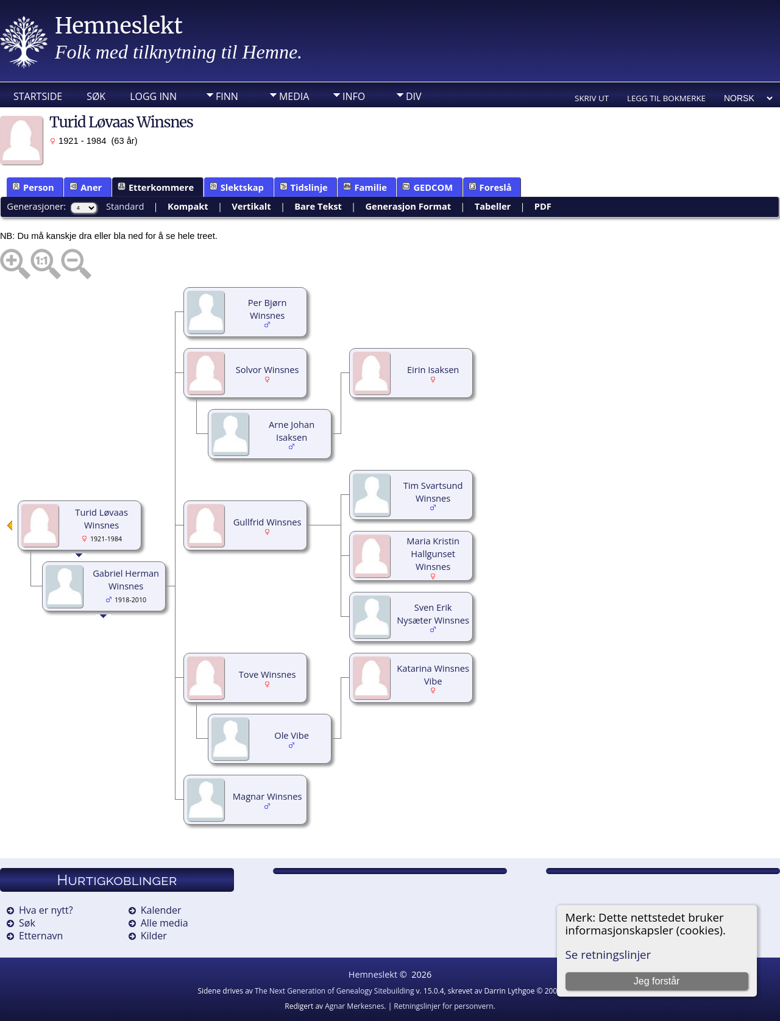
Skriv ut (592, 98)
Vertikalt (251, 206)
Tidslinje (304, 187)
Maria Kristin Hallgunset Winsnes (432, 553)
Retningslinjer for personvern (443, 1006)
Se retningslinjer (608, 954)
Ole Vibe (291, 735)
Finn (227, 96)
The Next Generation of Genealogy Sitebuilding (334, 991)
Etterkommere (156, 187)
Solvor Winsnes (267, 369)
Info (353, 96)
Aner (85, 187)
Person (33, 187)
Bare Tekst (318, 206)
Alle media (164, 923)
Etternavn (41, 935)
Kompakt (188, 206)
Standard (125, 206)
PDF (542, 206)
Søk (96, 96)
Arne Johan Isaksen (291, 430)
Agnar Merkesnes (354, 1006)
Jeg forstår (657, 981)
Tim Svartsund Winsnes (433, 491)
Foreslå (490, 187)
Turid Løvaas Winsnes (101, 518)
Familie (364, 187)
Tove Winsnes (267, 674)
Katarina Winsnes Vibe (433, 674)
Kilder (154, 935)
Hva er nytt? (46, 910)
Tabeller (493, 206)
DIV (414, 96)
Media (294, 96)
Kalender (161, 910)
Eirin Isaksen (433, 369)
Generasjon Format (408, 206)
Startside (37, 96)
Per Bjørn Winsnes (267, 308)
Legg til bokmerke (666, 98)
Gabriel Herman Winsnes (126, 579)
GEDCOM (427, 187)
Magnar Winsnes (267, 796)
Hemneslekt (119, 26)
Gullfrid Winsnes (267, 522)
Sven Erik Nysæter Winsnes (433, 613)
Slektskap (237, 187)
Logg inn (153, 96)
